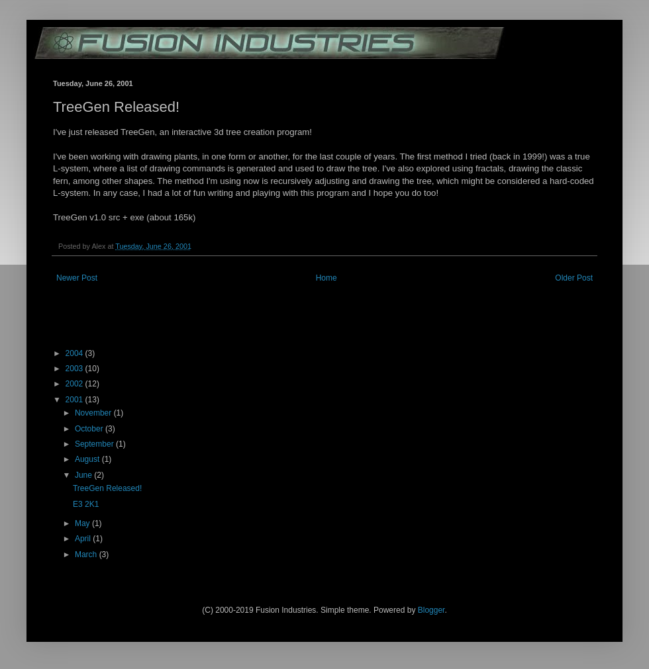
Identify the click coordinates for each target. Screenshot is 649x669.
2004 (75, 353)
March (87, 554)
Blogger (431, 610)
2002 (75, 383)
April (84, 538)
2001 (75, 399)
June (84, 475)
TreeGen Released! (107, 488)
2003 (75, 368)
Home (326, 278)
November (94, 413)
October (90, 428)
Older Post (574, 278)
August (88, 459)
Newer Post (76, 278)
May (83, 523)
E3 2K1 (86, 504)
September (95, 444)
